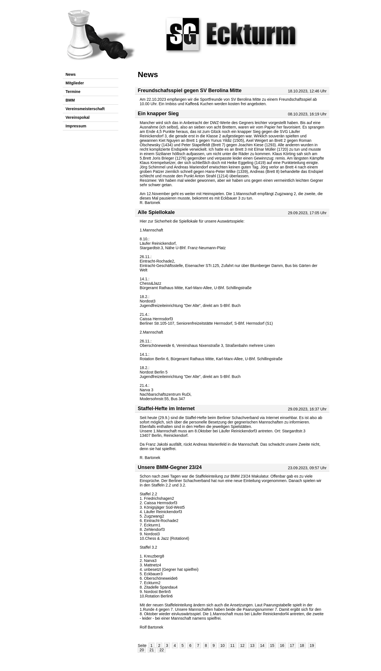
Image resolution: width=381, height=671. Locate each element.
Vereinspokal (77, 117)
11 (232, 645)
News (71, 74)
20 (142, 650)
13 (252, 645)
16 (282, 645)
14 (262, 645)
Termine (73, 91)
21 (151, 650)
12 (242, 645)
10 (222, 645)
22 (161, 650)
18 (302, 645)
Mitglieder (75, 83)
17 (292, 645)
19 (312, 645)
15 (272, 645)
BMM (70, 100)
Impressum (76, 126)
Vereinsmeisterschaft (85, 109)
